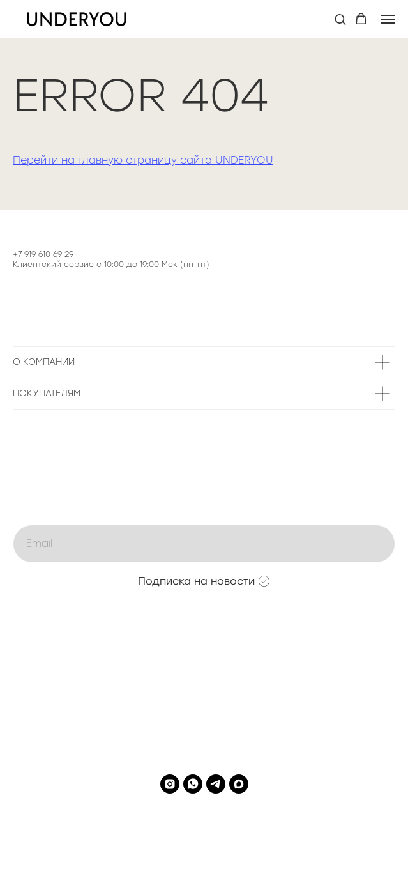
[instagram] (169, 784)
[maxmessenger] (238, 784)
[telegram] (215, 784)
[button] (340, 19)
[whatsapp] (192, 784)
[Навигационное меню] (388, 19)
